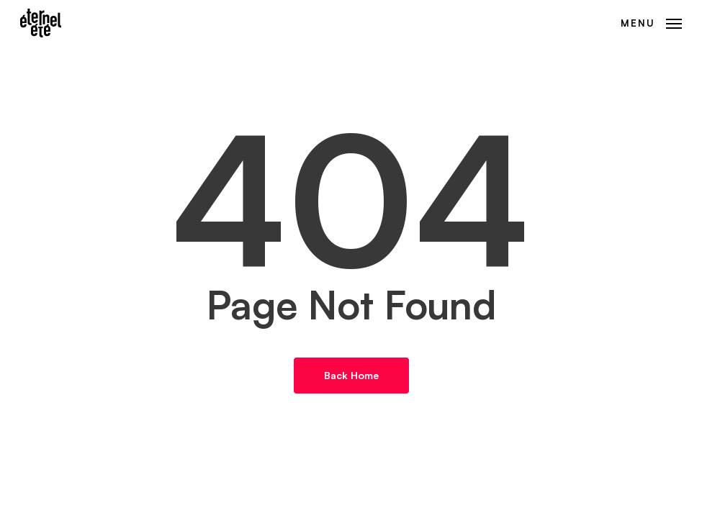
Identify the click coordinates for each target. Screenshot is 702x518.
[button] (651, 21)
